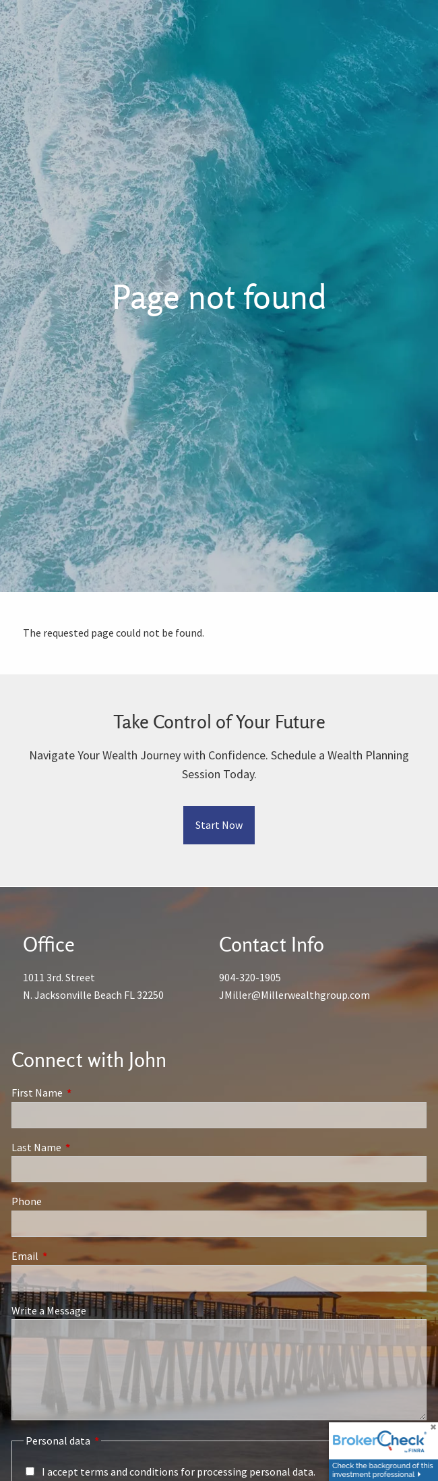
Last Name (84, 1147)
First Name (85, 1092)
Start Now (219, 825)
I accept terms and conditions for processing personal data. (178, 1471)
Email (73, 1255)
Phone (26, 1201)
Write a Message (48, 1310)
